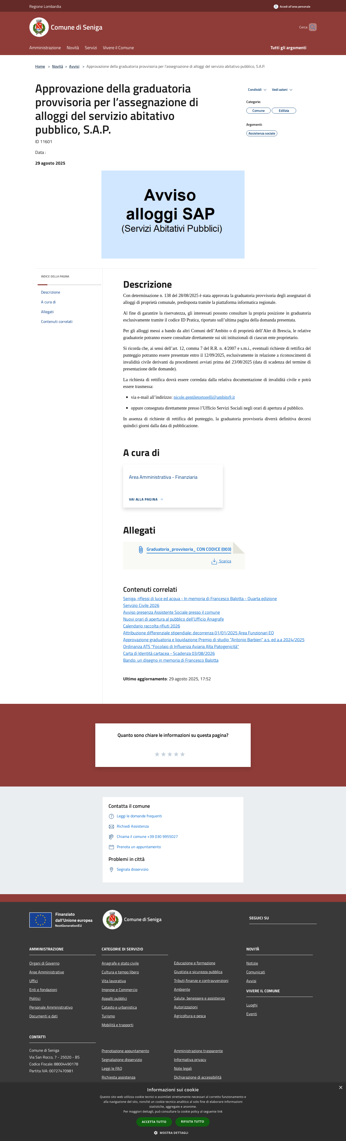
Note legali (183, 1068)
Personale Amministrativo (51, 1007)
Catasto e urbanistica (119, 1007)
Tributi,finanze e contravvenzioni (201, 980)
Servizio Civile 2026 (141, 605)
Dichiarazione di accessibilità (197, 1077)
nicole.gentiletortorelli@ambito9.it (204, 397)
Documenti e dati (43, 1016)
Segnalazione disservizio (122, 1059)
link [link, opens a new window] (220, 1111)
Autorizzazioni (186, 1007)
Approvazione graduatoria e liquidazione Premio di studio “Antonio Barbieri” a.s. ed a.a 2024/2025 (213, 639)
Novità (57, 66)
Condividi (258, 90)
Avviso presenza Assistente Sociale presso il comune (171, 612)
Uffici (33, 981)
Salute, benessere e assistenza (199, 998)
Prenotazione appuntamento (125, 1051)
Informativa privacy (190, 1059)
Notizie (252, 963)
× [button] (340, 1088)
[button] (173, 1132)
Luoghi (252, 1005)
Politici (35, 998)
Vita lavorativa (114, 981)
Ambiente (182, 989)
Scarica (220, 561)
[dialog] (173, 1112)
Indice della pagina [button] (55, 276)
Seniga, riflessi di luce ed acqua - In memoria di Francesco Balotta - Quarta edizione (200, 598)
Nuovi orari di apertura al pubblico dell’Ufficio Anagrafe (173, 619)
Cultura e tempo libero (120, 972)
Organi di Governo (44, 963)
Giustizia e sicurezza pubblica (198, 972)
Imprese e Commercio (119, 990)
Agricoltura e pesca (190, 1016)
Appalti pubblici (114, 998)
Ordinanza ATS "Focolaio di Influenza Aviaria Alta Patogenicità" (181, 646)
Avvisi (74, 66)
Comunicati (255, 972)
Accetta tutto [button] (154, 1122)
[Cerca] (311, 27)
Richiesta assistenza (118, 1077)
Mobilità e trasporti (117, 1025)
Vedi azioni (283, 90)
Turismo (108, 1016)
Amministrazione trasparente (198, 1051)
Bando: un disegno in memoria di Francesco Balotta (170, 660)
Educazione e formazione (194, 963)
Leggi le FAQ (112, 1068)
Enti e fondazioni (43, 990)
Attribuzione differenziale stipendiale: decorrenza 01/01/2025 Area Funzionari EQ (198, 632)
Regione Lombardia (45, 6)
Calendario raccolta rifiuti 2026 (151, 626)
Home (40, 66)
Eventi (251, 1014)
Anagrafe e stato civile (120, 963)
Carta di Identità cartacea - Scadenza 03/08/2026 (169, 653)
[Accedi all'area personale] (292, 6)
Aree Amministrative (46, 972)
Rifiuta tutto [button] (192, 1121)
